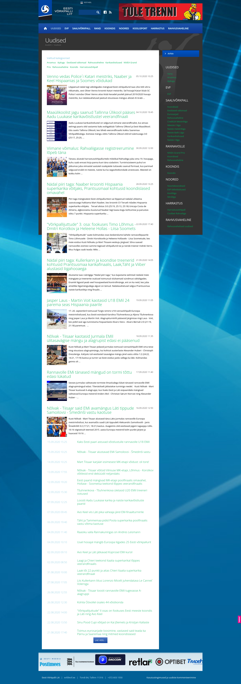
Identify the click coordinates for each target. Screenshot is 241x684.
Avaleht (48, 45)
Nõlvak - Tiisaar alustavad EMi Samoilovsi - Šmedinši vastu (114, 452)
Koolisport (140, 28)
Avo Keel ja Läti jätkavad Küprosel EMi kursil (105, 552)
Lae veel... (100, 640)
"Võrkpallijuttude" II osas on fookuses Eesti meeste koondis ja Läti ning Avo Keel (114, 612)
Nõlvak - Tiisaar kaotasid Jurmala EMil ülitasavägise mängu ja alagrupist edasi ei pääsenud (94, 338)
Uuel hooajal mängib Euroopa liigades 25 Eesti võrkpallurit (114, 542)
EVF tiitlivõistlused (176, 189)
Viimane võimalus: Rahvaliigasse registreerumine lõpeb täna (90, 150)
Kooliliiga (171, 193)
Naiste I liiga (173, 139)
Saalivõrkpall (81, 28)
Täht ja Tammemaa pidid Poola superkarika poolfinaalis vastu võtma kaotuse (112, 522)
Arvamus (51, 62)
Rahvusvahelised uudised (180, 226)
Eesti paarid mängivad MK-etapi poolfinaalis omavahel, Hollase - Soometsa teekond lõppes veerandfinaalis (111, 481)
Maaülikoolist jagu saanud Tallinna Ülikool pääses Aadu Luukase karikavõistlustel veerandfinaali (91, 114)
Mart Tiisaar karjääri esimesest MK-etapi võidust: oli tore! (113, 462)
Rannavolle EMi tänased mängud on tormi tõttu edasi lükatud (89, 374)
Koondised (172, 106)
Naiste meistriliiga (176, 128)
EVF (67, 28)
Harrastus (158, 28)
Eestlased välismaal (76, 62)
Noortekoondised (176, 185)
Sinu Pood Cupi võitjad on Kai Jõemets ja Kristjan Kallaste (113, 622)
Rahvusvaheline (178, 28)
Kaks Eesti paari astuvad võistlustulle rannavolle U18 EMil (113, 442)
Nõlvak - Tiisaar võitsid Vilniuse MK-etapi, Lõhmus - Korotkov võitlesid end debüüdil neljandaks (115, 471)
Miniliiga (171, 196)
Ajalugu (61, 62)
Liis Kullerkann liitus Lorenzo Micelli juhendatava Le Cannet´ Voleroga (115, 582)
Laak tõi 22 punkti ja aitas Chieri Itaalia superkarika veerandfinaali (109, 572)
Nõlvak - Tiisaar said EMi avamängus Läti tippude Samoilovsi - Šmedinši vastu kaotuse (90, 410)
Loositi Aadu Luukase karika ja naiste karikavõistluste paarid (110, 502)
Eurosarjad (172, 114)
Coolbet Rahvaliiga (176, 213)
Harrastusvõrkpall (89, 67)
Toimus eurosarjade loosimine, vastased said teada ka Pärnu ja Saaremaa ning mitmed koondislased (111, 632)
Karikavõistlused (113, 62)
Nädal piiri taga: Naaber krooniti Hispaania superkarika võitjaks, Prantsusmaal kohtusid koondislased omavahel (98, 188)
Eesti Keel (88, 2)
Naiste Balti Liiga (175, 132)
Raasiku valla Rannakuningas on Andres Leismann (109, 532)
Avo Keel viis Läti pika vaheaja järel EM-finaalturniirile (110, 512)
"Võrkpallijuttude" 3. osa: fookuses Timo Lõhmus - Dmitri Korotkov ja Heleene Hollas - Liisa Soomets (92, 226)
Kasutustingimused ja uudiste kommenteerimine (171, 677)
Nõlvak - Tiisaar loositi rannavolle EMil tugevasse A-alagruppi (109, 592)
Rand (97, 28)
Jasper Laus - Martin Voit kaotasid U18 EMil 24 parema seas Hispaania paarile (88, 302)
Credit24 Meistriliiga (177, 121)
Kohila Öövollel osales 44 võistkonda (100, 602)
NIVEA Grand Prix (176, 152)
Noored (124, 28)
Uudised (56, 28)
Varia (170, 73)
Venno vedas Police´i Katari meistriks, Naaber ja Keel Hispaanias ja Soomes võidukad (89, 78)
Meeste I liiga (174, 125)
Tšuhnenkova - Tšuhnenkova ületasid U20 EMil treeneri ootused (112, 491)
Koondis (109, 28)
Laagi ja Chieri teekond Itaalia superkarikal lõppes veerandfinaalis (108, 562)
